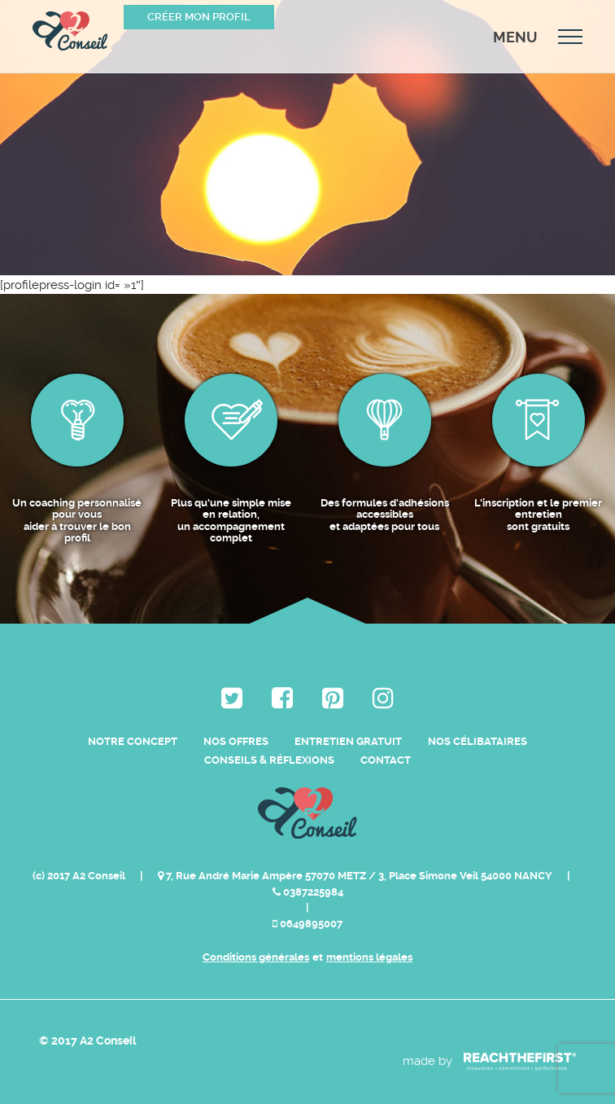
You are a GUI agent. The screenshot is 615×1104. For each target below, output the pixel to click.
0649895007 (307, 924)
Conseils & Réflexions (269, 760)
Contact (385, 760)
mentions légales (369, 957)
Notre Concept (132, 741)
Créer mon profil (199, 17)
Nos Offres (235, 741)
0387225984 (308, 892)
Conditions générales (256, 957)
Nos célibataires (477, 741)
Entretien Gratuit (348, 741)
